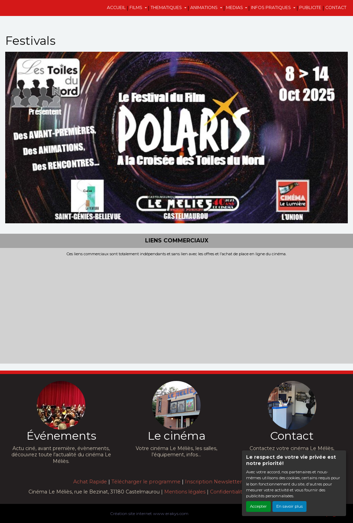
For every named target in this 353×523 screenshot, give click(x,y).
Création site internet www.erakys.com (149, 513)
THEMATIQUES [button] (167, 7)
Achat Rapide (90, 482)
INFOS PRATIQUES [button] (271, 7)
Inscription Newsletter (213, 482)
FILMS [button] (136, 7)
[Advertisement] (176, 308)
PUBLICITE (310, 7)
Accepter (258, 506)
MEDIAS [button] (235, 7)
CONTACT (335, 7)
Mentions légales (184, 492)
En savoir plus (289, 506)
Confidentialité (227, 492)
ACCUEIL (116, 7)
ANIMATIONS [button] (204, 7)
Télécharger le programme (145, 482)
